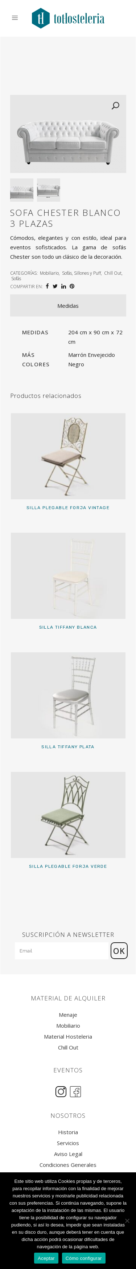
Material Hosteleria (68, 1036)
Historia (68, 1132)
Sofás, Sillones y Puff (81, 273)
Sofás (16, 278)
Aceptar (46, 1258)
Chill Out (112, 273)
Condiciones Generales (68, 1165)
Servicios (68, 1143)
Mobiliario (49, 273)
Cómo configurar (84, 1258)
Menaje (68, 1014)
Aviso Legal (68, 1154)
